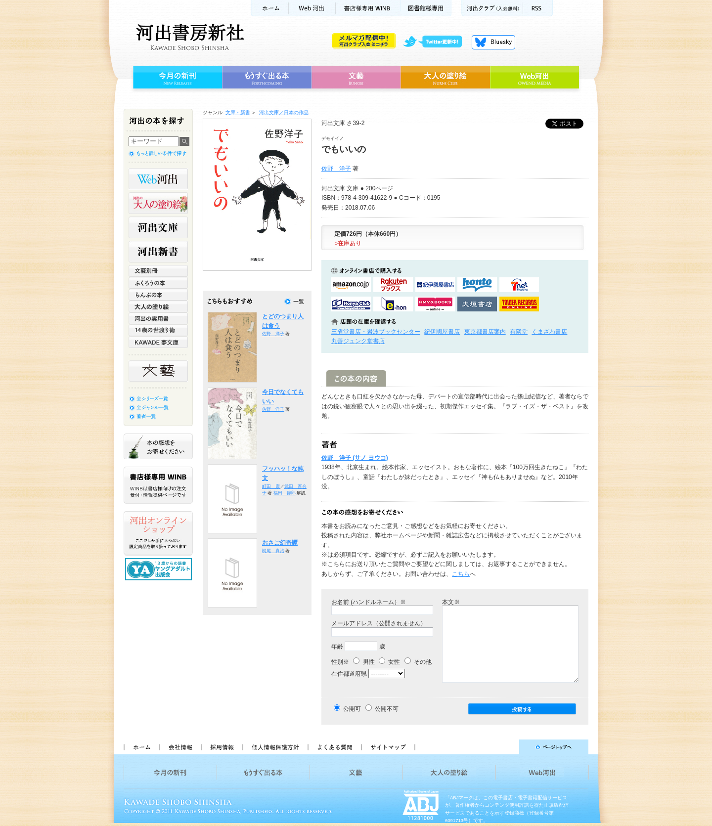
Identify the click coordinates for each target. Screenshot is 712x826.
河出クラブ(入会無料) (492, 8)
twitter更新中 (435, 42)
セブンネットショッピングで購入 (519, 284)
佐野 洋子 (336, 168)
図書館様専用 (425, 8)
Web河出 (312, 8)
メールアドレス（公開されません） (378, 623)
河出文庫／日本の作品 (284, 112)
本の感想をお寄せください (158, 446)
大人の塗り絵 (445, 77)
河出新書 (158, 251)
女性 (389, 661)
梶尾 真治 (273, 550)
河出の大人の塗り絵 (158, 203)
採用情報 (221, 746)
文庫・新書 (237, 112)
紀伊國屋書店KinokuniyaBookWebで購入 (435, 284)
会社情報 (180, 746)
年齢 (337, 646)
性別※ (340, 661)
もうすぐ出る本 (267, 77)
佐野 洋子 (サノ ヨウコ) (354, 457)
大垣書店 (477, 304)
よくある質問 (334, 746)
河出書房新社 (189, 37)
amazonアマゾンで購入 (351, 284)
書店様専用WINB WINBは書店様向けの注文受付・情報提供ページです (158, 485)
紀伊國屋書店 (442, 331)
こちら (461, 573)
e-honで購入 (393, 304)
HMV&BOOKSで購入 (435, 304)
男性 (363, 661)
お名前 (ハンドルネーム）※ (368, 602)
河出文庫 (158, 227)
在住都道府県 (349, 673)
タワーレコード (519, 304)
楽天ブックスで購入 (393, 284)
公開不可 (387, 708)
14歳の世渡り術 (158, 330)
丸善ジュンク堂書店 (358, 341)
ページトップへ (506, 746)
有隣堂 (519, 331)
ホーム (269, 8)
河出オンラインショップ (158, 533)
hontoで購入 (477, 284)
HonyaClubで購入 (351, 304)
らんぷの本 (158, 295)
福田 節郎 (284, 492)
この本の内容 (356, 378)
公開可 (352, 708)
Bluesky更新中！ (493, 42)
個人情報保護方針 (275, 746)
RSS (538, 8)
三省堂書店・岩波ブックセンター (375, 331)
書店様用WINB (368, 8)
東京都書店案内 (485, 331)
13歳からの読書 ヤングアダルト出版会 (159, 569)
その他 (418, 661)
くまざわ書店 (549, 331)
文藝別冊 (158, 271)
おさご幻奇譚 (280, 542)
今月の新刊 (176, 77)
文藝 (356, 77)
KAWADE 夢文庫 (158, 342)
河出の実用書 (158, 318)
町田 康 (271, 486)
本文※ (451, 602)
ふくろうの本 (158, 283)
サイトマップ (388, 746)
